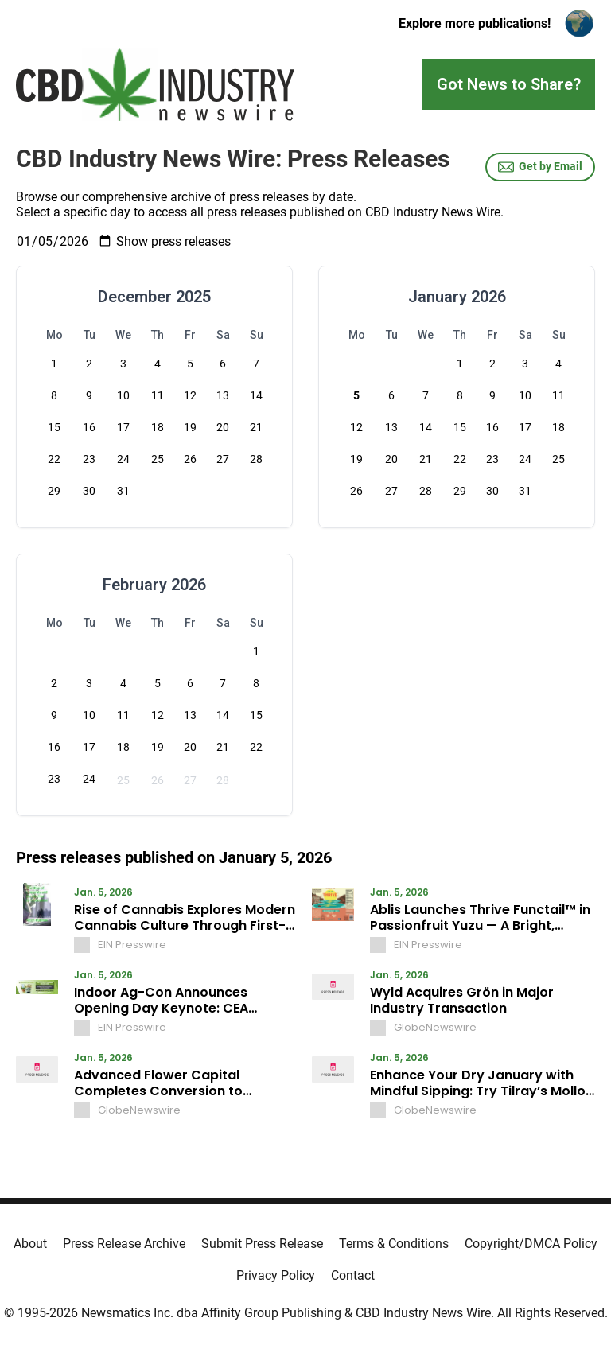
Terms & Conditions (394, 1243)
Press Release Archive (124, 1243)
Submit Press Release (262, 1243)
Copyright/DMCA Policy (531, 1243)
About (30, 1243)
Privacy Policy (275, 1275)
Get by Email (540, 167)
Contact (353, 1275)
